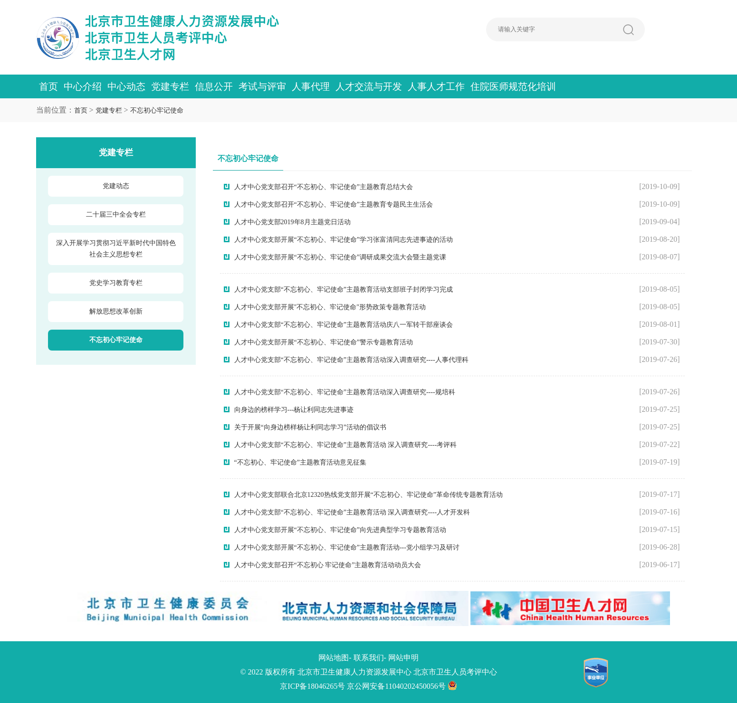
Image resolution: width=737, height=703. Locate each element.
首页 (48, 86)
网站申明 (403, 658)
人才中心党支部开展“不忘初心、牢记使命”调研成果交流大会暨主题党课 (340, 257)
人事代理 (311, 86)
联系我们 (369, 658)
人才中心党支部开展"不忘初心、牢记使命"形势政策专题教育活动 (330, 307)
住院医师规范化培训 (513, 86)
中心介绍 (83, 86)
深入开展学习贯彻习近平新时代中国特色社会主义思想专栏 (116, 248)
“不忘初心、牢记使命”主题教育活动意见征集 (300, 462)
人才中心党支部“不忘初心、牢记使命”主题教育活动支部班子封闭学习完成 (343, 289)
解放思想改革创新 (116, 311)
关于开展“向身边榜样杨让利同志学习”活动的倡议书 (310, 427)
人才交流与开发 (368, 86)
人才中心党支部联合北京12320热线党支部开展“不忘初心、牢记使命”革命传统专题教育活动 (368, 494)
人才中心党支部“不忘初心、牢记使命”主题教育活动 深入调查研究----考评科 (345, 444)
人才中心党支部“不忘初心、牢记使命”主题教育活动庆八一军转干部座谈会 (343, 324)
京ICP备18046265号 (312, 686)
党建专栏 (170, 86)
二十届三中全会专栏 (116, 214)
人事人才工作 (436, 86)
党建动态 (116, 186)
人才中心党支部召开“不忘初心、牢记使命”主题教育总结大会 (323, 186)
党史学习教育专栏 (116, 282)
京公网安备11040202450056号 (402, 686)
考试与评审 (262, 86)
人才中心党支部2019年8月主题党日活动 (292, 222)
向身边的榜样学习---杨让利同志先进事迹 (294, 409)
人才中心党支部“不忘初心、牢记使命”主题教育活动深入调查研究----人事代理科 (351, 359)
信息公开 (214, 86)
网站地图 (333, 658)
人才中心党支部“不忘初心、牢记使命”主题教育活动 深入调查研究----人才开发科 (352, 512)
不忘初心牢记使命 (156, 110)
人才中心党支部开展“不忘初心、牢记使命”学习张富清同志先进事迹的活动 (343, 239)
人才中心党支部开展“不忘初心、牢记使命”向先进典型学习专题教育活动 (340, 529)
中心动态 (126, 86)
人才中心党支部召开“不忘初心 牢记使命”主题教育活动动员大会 (327, 565)
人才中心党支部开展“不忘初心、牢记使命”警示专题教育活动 (323, 342)
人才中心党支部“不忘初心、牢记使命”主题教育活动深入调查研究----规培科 (344, 392)
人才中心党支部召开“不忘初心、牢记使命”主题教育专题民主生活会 (333, 204)
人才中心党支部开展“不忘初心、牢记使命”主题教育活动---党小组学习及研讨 (346, 547)
